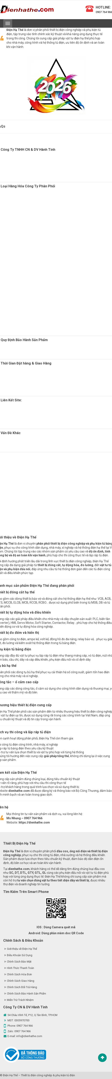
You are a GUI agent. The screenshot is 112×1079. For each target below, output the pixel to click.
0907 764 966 (104, 12)
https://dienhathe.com (34, 822)
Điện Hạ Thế (10, 1075)
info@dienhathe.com (29, 1036)
